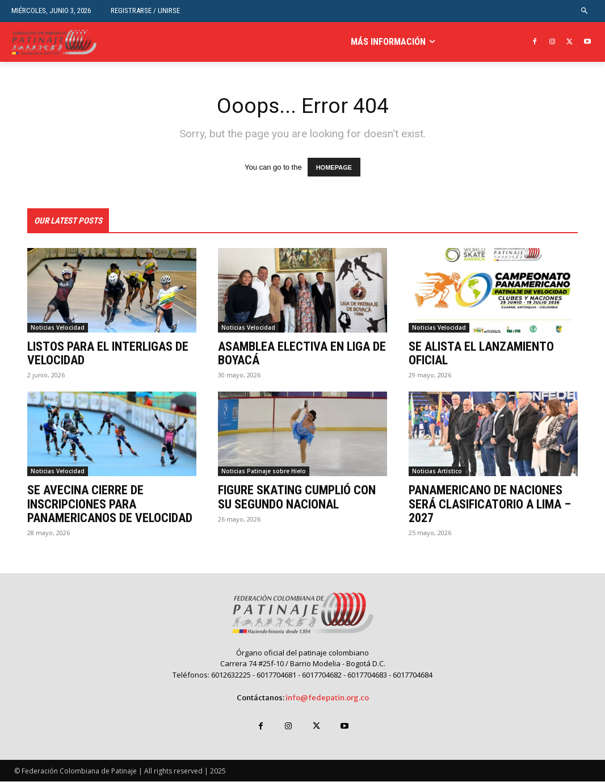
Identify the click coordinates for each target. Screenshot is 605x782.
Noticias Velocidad (58, 328)
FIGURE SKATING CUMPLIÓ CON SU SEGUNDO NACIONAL (297, 497)
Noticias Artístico (437, 472)
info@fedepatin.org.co (327, 698)
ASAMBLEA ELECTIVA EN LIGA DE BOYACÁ (302, 354)
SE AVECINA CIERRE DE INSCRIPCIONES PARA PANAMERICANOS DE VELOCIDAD (109, 504)
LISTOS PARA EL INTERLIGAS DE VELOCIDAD (107, 354)
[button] (585, 11)
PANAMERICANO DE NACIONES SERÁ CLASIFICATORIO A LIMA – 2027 (490, 504)
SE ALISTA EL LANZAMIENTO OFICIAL (481, 354)
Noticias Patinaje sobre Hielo (263, 472)
